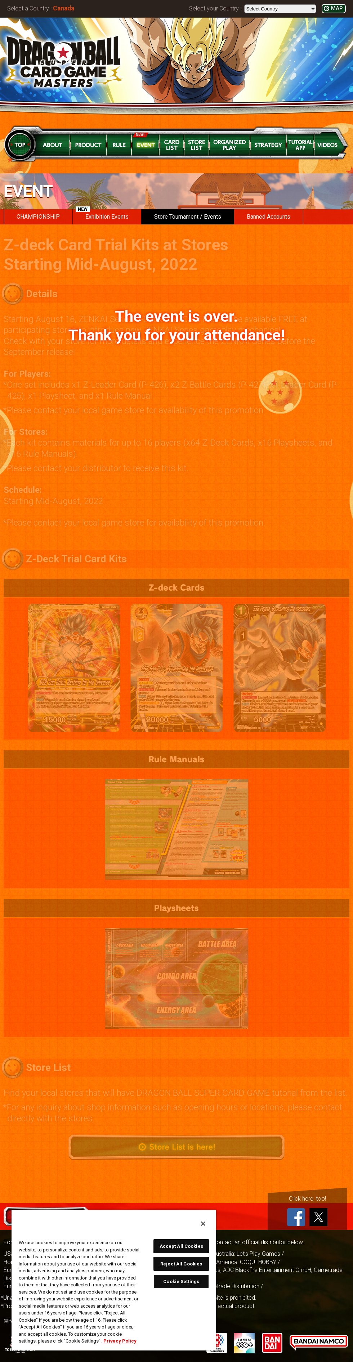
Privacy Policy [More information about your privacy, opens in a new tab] (120, 1341)
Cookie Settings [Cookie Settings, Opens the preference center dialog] (181, 1281)
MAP (337, 8)
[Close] (203, 1224)
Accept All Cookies (181, 1246)
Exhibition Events (102, 214)
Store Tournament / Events (187, 216)
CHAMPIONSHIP (38, 216)
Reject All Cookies (181, 1264)
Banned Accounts (268, 216)
